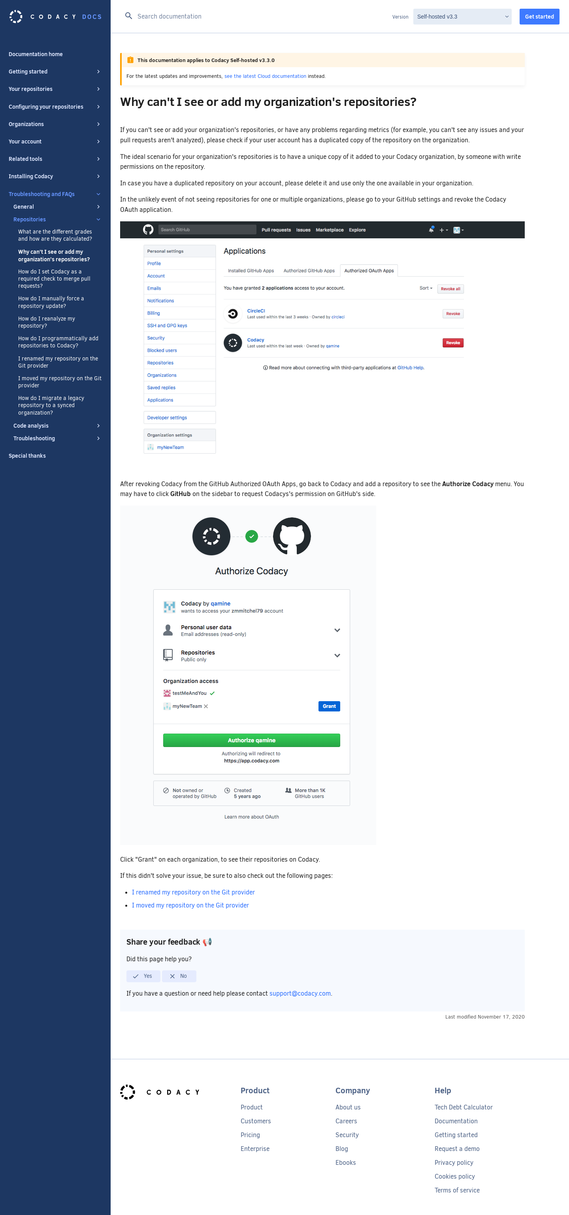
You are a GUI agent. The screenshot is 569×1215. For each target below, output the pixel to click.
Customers (256, 1121)
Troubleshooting (57, 438)
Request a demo (457, 1149)
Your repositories (55, 88)
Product (252, 1107)
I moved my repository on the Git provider (60, 382)
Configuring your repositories (55, 106)
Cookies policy (455, 1176)
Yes (142, 976)
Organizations (55, 124)
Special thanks (27, 455)
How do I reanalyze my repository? (46, 322)
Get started (539, 17)
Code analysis (57, 425)
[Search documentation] (256, 17)
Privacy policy (454, 1162)
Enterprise (255, 1149)
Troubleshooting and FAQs (55, 194)
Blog (341, 1149)
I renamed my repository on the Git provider (58, 362)
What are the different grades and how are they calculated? (55, 235)
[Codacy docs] (55, 16)
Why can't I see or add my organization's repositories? (54, 255)
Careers (346, 1121)
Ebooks (345, 1162)
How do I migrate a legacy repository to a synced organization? (51, 405)
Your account (55, 141)
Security (347, 1135)
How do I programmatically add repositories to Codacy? (58, 342)
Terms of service (457, 1190)
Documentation (456, 1121)
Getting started (55, 71)
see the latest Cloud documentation (265, 76)
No (178, 976)
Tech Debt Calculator (464, 1107)
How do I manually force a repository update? (51, 302)
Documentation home (36, 54)
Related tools (55, 158)
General (57, 206)
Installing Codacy (55, 176)
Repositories (57, 219)
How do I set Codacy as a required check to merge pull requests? (54, 279)
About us (348, 1107)
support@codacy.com (300, 993)
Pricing (250, 1135)
